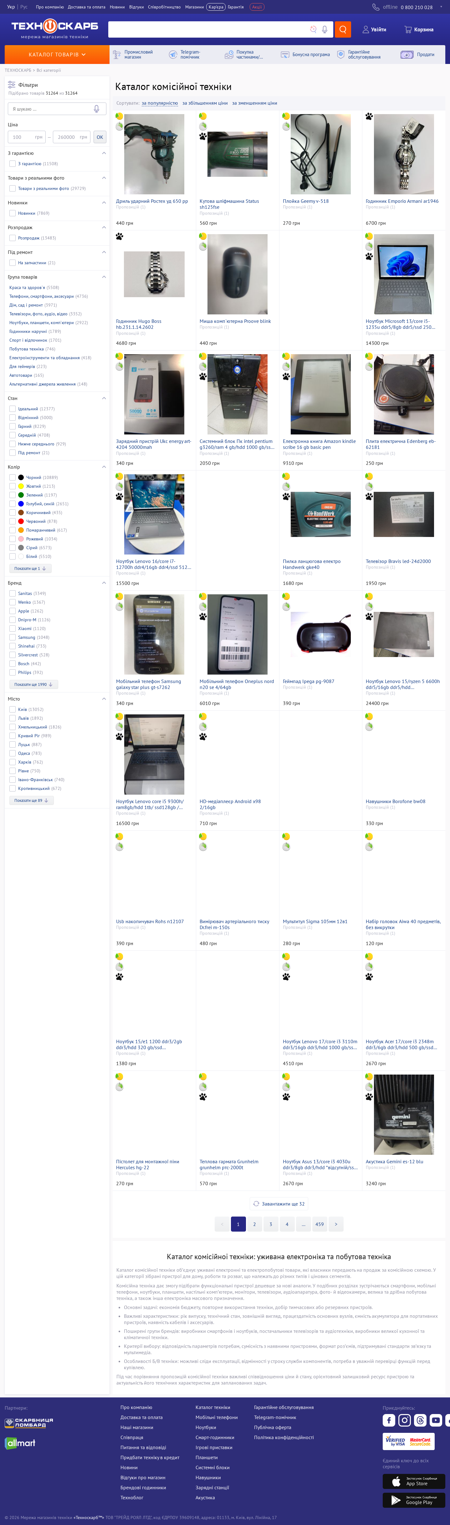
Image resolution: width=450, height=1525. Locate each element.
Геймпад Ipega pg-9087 (309, 681)
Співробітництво (164, 7)
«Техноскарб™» (89, 1517)
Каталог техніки (213, 1407)
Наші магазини (136, 1427)
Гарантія (236, 7)
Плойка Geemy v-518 (306, 201)
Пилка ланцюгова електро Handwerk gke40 (312, 564)
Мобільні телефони (217, 1417)
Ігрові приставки (214, 1447)
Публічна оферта (272, 1427)
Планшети (207, 1457)
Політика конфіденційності (284, 1437)
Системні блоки (213, 1467)
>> (303, 1224)
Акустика (205, 1497)
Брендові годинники (143, 1487)
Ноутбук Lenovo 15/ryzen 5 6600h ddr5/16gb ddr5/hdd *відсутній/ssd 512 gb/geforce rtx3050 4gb (403, 684)
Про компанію (136, 1407)
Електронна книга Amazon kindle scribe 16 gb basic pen (319, 444)
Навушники (208, 1477)
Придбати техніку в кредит (149, 1457)
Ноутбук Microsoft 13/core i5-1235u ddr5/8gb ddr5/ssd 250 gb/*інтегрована (399, 324)
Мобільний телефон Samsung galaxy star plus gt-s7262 (148, 684)
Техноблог (131, 1497)
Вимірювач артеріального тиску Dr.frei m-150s (234, 924)
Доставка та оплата (86, 7)
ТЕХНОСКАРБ (18, 70)
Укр (11, 6)
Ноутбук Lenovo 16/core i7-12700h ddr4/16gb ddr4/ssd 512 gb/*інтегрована (151, 564)
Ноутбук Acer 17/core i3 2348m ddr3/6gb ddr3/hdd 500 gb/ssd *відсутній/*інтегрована (400, 1044)
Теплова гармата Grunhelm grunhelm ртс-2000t (229, 1164)
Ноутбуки (206, 1427)
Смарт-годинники (215, 1437)
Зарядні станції (212, 1487)
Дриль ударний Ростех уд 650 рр (152, 201)
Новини (117, 7)
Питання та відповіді (143, 1447)
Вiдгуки (136, 7)
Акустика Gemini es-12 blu (394, 1162)
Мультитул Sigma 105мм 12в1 (315, 921)
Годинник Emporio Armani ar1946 (402, 201)
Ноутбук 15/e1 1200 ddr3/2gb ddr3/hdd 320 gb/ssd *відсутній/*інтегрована (149, 1044)
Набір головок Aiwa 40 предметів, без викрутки (403, 924)
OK (100, 137)
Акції (257, 7)
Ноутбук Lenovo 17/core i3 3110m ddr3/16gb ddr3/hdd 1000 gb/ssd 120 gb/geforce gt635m (320, 1044)
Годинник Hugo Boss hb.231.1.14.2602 (138, 324)
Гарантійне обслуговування (284, 1407)
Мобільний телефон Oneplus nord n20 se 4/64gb (237, 684)
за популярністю (160, 103)
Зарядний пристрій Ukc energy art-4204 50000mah (154, 444)
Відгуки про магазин (143, 1477)
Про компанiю (50, 7)
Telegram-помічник (275, 1417)
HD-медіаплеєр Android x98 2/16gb (230, 804)
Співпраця (131, 1437)
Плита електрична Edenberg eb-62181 (401, 444)
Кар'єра (216, 7)
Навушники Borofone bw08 (396, 801)
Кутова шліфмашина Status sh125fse (229, 204)
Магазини (194, 7)
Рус (24, 6)
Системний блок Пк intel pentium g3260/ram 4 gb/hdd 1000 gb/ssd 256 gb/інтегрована (237, 444)
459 (319, 1224)
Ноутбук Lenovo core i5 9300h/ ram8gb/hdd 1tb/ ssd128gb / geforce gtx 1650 (150, 804)
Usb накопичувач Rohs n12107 (150, 921)
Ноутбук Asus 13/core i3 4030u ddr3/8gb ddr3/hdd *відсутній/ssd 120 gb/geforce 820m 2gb (320, 1164)
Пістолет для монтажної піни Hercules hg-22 (147, 1164)
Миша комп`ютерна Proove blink (235, 321)
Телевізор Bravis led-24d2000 (398, 561)
